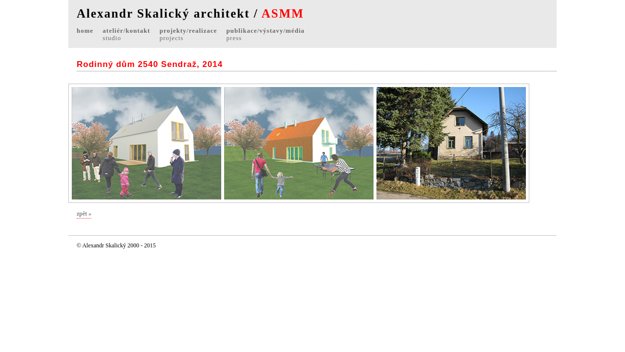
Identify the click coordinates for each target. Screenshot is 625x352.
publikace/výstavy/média (266, 34)
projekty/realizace (188, 34)
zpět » (84, 213)
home (85, 30)
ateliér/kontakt (126, 34)
